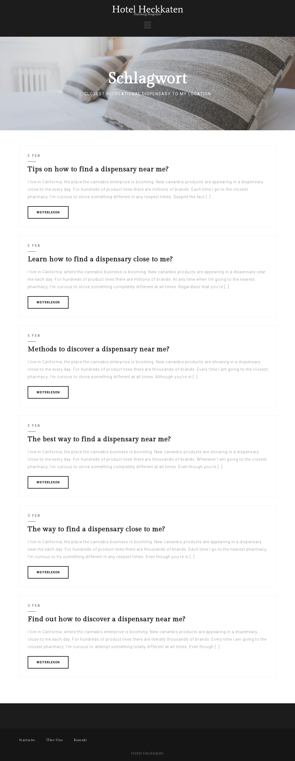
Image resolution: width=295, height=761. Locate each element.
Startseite (27, 740)
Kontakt (80, 740)
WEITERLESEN (48, 212)
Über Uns (54, 740)
